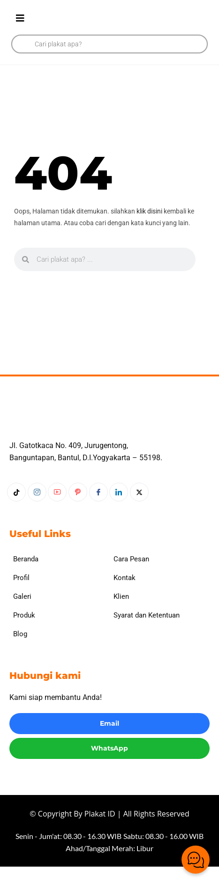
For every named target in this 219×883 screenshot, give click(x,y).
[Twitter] (139, 508)
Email (109, 740)
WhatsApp (109, 764)
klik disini (149, 211)
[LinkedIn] (118, 508)
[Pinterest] (77, 508)
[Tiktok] (16, 508)
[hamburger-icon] (19, 19)
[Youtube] (57, 508)
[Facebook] (98, 508)
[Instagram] (37, 508)
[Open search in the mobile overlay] (109, 44)
